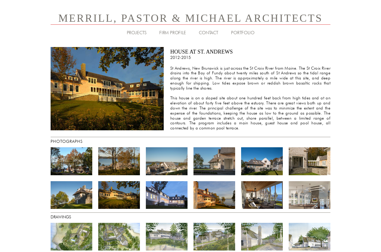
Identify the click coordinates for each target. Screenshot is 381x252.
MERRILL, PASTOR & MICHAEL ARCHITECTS (190, 18)
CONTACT (208, 32)
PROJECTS (136, 32)
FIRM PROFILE (172, 32)
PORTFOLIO (242, 32)
